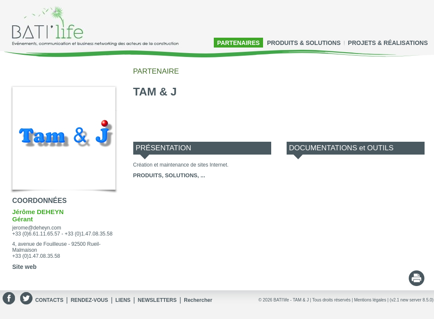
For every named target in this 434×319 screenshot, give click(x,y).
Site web (24, 266)
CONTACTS (49, 300)
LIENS (122, 300)
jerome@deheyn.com (36, 228)
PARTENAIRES (238, 42)
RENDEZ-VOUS (89, 300)
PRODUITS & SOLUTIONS (304, 42)
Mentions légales (370, 300)
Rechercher (198, 300)
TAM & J (301, 300)
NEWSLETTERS (157, 300)
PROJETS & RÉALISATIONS (388, 42)
